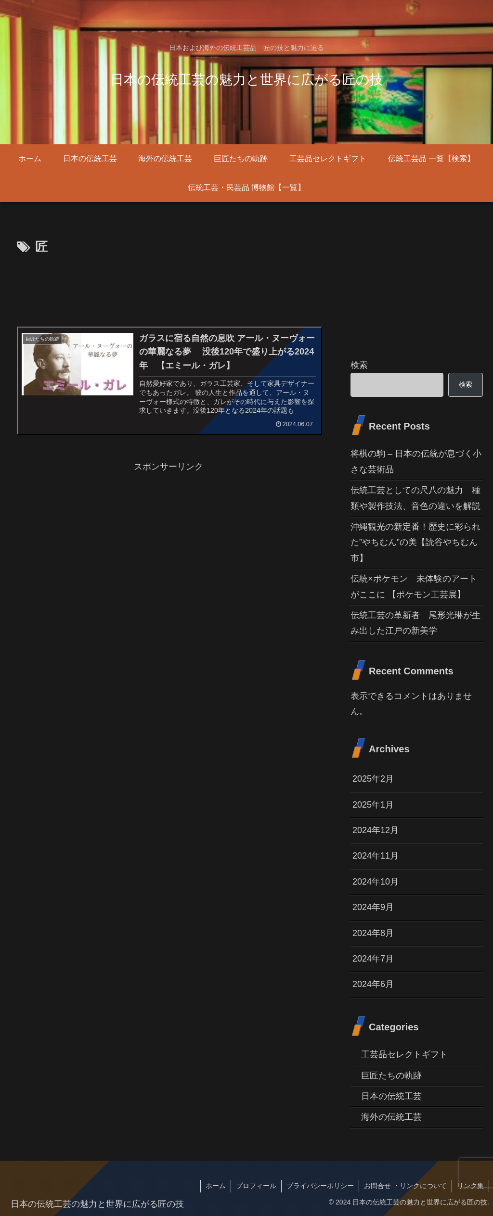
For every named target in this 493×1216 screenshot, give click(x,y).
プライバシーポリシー (320, 1186)
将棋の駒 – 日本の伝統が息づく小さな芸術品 (415, 461)
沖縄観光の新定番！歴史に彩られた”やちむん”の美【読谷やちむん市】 (415, 542)
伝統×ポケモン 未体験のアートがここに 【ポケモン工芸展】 (413, 586)
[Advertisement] (168, 287)
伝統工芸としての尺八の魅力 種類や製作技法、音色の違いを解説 (415, 497)
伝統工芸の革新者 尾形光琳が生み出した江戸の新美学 (415, 622)
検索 (359, 365)
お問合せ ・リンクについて (405, 1186)
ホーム (216, 1186)
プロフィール (256, 1186)
